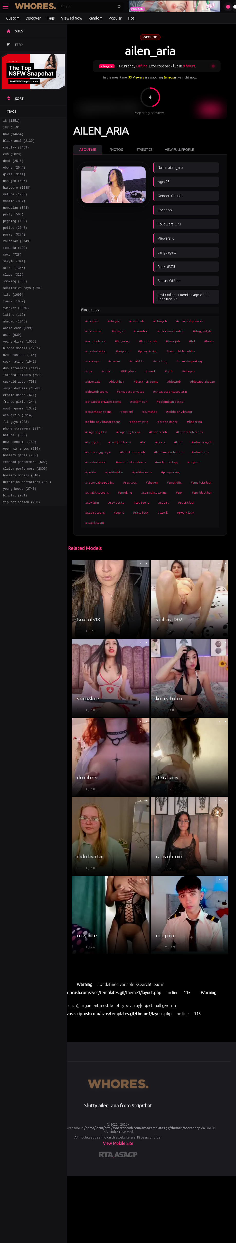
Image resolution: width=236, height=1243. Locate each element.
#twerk (150, 371)
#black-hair (117, 381)
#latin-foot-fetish (132, 452)
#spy (88, 371)
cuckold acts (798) (19, 412)
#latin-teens (200, 452)
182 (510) (11, 129)
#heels (209, 341)
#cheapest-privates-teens (103, 401)
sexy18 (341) (14, 278)
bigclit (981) (15, 539)
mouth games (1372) (19, 442)
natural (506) (15, 472)
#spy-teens (141, 502)
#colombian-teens (98, 411)
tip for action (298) (21, 547)
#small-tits (136, 361)
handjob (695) (15, 188)
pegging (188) (15, 233)
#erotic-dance (95, 341)
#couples (91, 321)
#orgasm (122, 351)
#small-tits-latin (201, 482)
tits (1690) (13, 315)
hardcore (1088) (17, 196)
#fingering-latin (96, 432)
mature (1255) (15, 203)
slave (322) (13, 293)
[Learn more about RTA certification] (106, 1155)
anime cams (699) (18, 353)
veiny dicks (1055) (19, 367)
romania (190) (15, 263)
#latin (178, 442)
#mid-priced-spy (166, 462)
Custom (12, 18)
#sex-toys (92, 361)
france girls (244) (19, 435)
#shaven (114, 361)
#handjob (173, 341)
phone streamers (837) (22, 464)
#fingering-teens (128, 432)
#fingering (122, 341)
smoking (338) (15, 300)
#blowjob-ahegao (202, 381)
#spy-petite (116, 502)
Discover (33, 18)
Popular (115, 18)
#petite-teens (142, 472)
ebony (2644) (14, 173)
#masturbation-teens (131, 462)
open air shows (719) (21, 487)
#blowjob (160, 321)
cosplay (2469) (16, 151)
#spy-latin (92, 502)
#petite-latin (114, 472)
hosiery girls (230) (20, 494)
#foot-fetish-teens (189, 432)
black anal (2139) (18, 144)
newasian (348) (16, 218)
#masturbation (96, 351)
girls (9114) (14, 181)
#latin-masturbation (168, 452)
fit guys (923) (16, 457)
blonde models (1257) (21, 375)
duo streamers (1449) (21, 397)
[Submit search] (119, 6)
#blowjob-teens (96, 391)
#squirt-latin (186, 502)
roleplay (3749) (17, 255)
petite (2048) (15, 241)
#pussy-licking (147, 351)
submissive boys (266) (22, 308)
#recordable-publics (181, 351)
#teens (119, 512)
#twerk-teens (94, 522)
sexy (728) (12, 270)
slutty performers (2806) (25, 509)
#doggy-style (202, 331)
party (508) (13, 226)
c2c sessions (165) (19, 382)
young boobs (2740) (19, 532)
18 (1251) (11, 121)
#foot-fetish (148, 341)
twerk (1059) (14, 323)
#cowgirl (118, 331)
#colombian (93, 331)
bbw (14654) (13, 136)
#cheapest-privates (189, 321)
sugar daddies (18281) (22, 420)
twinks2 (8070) (16, 330)
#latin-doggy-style (98, 452)
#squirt (106, 371)
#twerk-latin (185, 512)
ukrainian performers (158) (27, 524)
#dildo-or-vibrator (170, 331)
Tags (51, 18)
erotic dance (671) (19, 427)
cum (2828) (12, 158)
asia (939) (12, 360)
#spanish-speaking (189, 361)
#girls (169, 371)
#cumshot (141, 331)
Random (95, 18)
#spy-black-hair (202, 492)
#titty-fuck (128, 371)
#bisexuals (136, 321)
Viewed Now (71, 18)
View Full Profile (179, 149)
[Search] (87, 7)
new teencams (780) (19, 479)
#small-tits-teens (97, 492)
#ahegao (114, 321)
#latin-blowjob (202, 442)
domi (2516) (13, 166)
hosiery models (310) (21, 517)
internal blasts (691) (22, 405)
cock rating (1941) (19, 390)
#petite (90, 472)
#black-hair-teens (146, 381)
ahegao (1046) (15, 345)
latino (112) (14, 338)
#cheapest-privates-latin (170, 391)
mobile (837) (14, 211)
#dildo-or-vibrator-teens (102, 421)
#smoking (160, 361)
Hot (131, 18)
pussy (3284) (14, 248)
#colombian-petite (170, 401)
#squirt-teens (95, 512)
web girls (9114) (18, 450)
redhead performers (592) (25, 502)
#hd (192, 341)
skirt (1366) (14, 285)
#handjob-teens (119, 442)
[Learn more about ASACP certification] (125, 1155)
